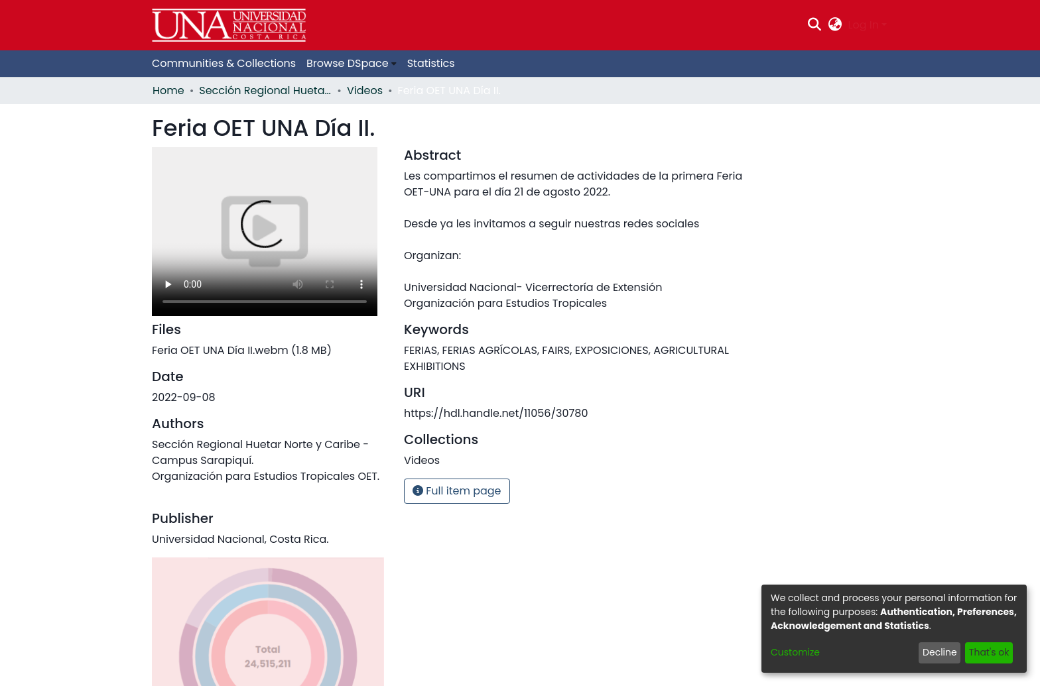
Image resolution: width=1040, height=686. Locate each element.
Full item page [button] (457, 490)
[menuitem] (834, 25)
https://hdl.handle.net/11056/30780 (496, 413)
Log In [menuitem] (863, 24)
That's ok (989, 652)
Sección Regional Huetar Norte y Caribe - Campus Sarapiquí (265, 90)
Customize (795, 652)
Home (168, 90)
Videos (365, 90)
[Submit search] (815, 25)
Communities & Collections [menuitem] (224, 63)
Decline (940, 652)
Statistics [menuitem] (431, 63)
